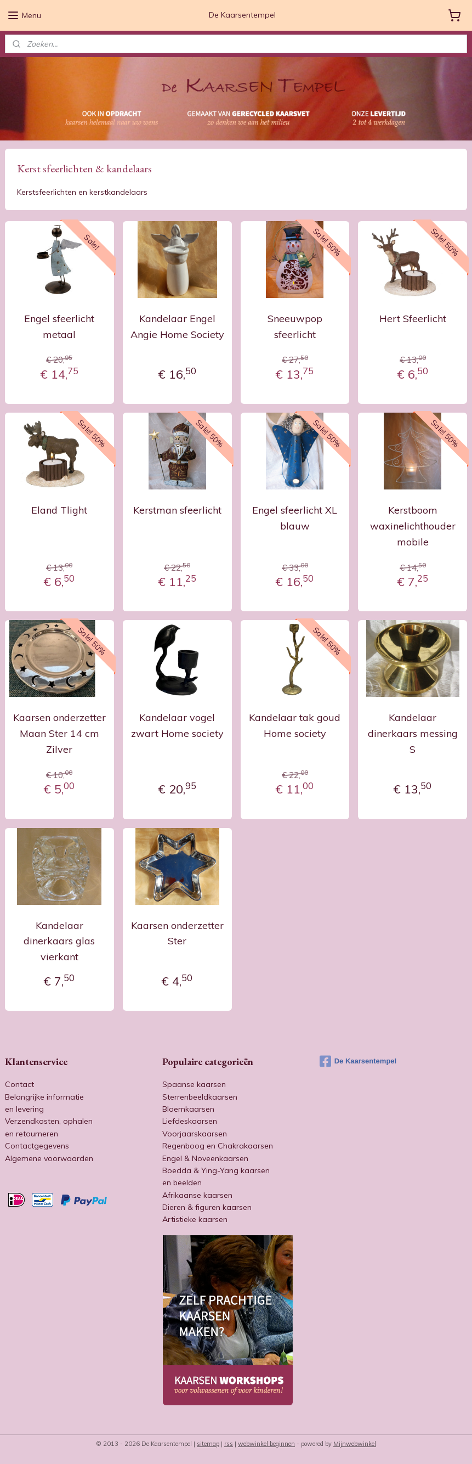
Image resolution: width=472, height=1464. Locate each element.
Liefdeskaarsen (189, 1121)
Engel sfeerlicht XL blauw (294, 518)
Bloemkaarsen (188, 1109)
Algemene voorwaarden (49, 1158)
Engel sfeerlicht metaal (59, 326)
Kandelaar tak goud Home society (294, 725)
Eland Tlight (59, 510)
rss (228, 1444)
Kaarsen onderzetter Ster (177, 933)
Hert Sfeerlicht (412, 318)
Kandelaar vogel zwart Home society (177, 725)
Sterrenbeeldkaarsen (199, 1097)
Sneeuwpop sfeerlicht (295, 326)
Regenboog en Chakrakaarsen (217, 1146)
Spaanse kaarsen (194, 1084)
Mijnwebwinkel (354, 1444)
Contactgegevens (37, 1146)
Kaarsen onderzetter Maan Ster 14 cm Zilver (59, 733)
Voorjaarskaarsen (194, 1134)
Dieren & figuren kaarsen (207, 1207)
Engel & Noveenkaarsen (205, 1158)
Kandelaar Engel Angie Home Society (177, 326)
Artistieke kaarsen (195, 1219)
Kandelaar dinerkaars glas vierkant (59, 941)
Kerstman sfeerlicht (177, 510)
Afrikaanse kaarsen (197, 1195)
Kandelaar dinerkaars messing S (413, 733)
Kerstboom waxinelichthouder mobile (413, 526)
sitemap (208, 1444)
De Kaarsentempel (358, 1061)
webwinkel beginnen (266, 1444)
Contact (19, 1084)
